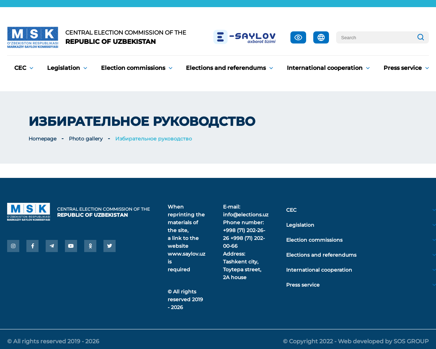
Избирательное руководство (153, 138)
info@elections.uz (245, 214)
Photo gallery (86, 138)
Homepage (42, 138)
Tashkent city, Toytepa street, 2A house (242, 269)
